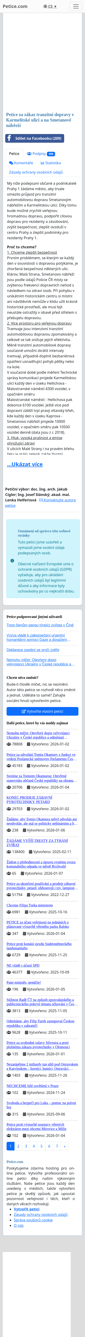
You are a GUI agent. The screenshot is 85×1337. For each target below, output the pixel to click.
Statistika (51, 162)
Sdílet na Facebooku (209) (33, 138)
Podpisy (41, 153)
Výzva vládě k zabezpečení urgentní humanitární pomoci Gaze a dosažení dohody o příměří (37, 639)
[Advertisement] (42, 62)
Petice (14, 153)
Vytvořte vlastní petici (42, 711)
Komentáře (21, 162)
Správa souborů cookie (33, 1219)
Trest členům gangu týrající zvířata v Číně (40, 625)
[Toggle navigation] (76, 6)
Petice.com (15, 6)
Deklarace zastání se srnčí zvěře (33, 650)
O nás (19, 1225)
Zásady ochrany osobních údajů (36, 172)
